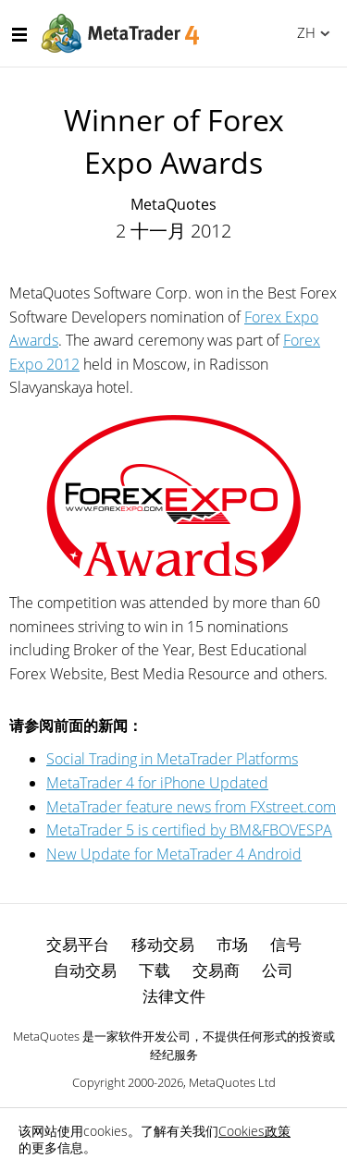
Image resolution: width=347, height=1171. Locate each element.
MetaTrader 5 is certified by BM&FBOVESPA (189, 830)
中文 (303, 32)
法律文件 (174, 995)
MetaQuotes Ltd (232, 1082)
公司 (277, 970)
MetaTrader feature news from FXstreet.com (191, 807)
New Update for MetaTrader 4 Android (174, 854)
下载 (154, 970)
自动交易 (85, 970)
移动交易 (162, 944)
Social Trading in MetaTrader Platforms (172, 759)
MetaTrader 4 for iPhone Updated (157, 783)
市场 (232, 944)
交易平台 (77, 944)
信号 (286, 944)
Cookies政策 (254, 1131)
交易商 (216, 970)
